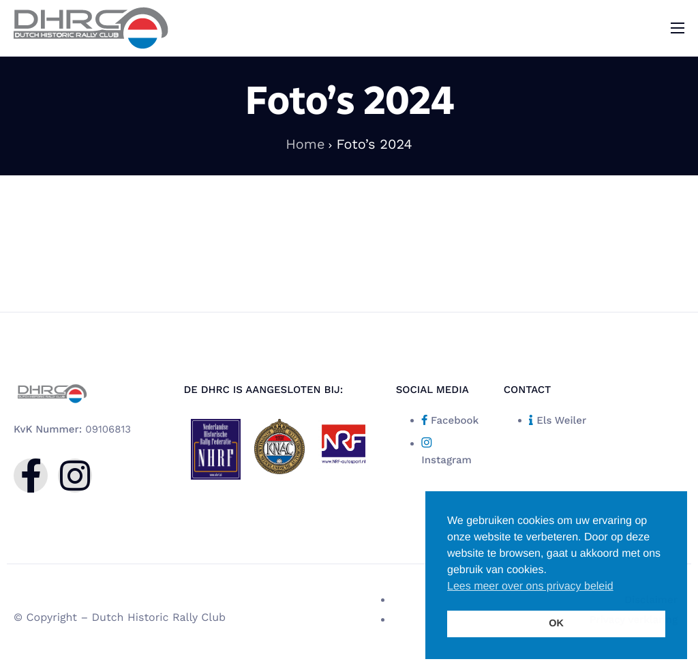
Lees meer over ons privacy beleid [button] (530, 586)
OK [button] (556, 623)
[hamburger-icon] (677, 28)
